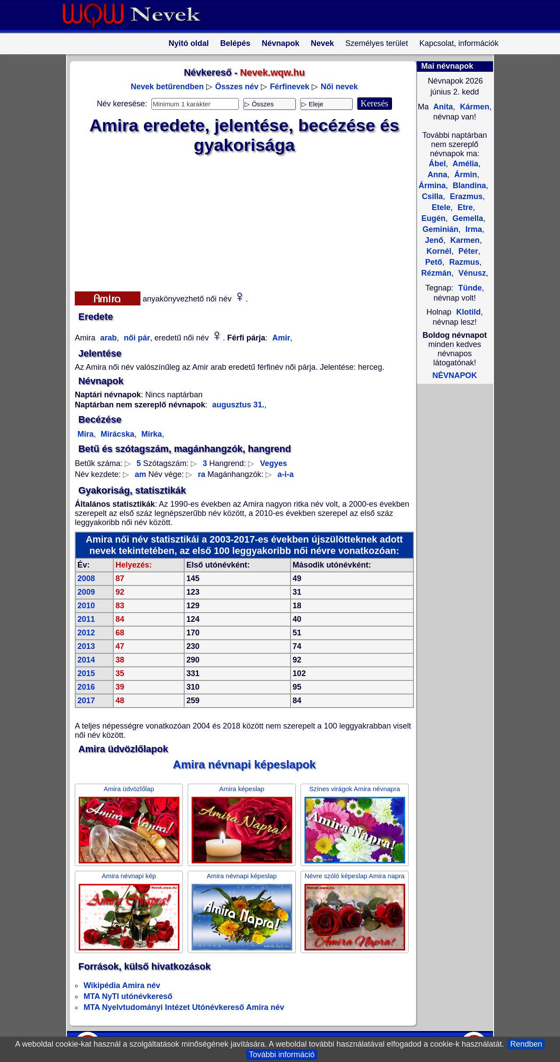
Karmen (464, 240)
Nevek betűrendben (167, 86)
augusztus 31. (238, 404)
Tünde (470, 288)
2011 (86, 619)
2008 (86, 578)
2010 (86, 605)
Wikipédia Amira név (122, 985)
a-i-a (285, 474)
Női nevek (339, 86)
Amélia (464, 163)
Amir (281, 337)
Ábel (437, 163)
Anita (442, 106)
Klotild (468, 312)
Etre (464, 207)
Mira (85, 434)
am (140, 474)
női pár (136, 337)
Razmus (463, 262)
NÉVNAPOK (454, 375)
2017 (86, 700)
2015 (86, 673)
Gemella (466, 218)
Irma (472, 229)
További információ (282, 1054)
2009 (86, 592)
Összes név (237, 86)
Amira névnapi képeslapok (244, 764)
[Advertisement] (239, 221)
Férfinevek (289, 86)
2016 (86, 687)
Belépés (235, 43)
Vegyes (273, 463)
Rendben (526, 1044)
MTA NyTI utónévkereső (128, 996)
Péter (467, 251)
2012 (86, 632)
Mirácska (116, 434)
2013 (86, 646)
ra (201, 474)
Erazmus (465, 196)
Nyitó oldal (188, 43)
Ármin (464, 174)
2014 (86, 659)
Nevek (322, 43)
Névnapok (280, 43)
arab (107, 337)
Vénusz (471, 273)
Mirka (150, 434)
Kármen (473, 106)
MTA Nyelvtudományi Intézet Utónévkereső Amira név (184, 1007)
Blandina (468, 185)
